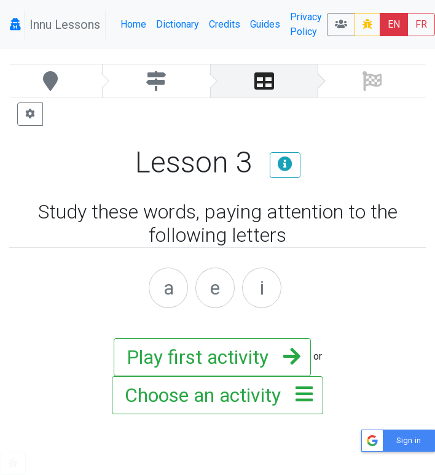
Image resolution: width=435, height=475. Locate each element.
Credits (224, 24)
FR (421, 24)
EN (394, 24)
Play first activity (210, 357)
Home (133, 24)
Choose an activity (215, 395)
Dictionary (177, 24)
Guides (265, 24)
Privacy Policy (306, 24)
